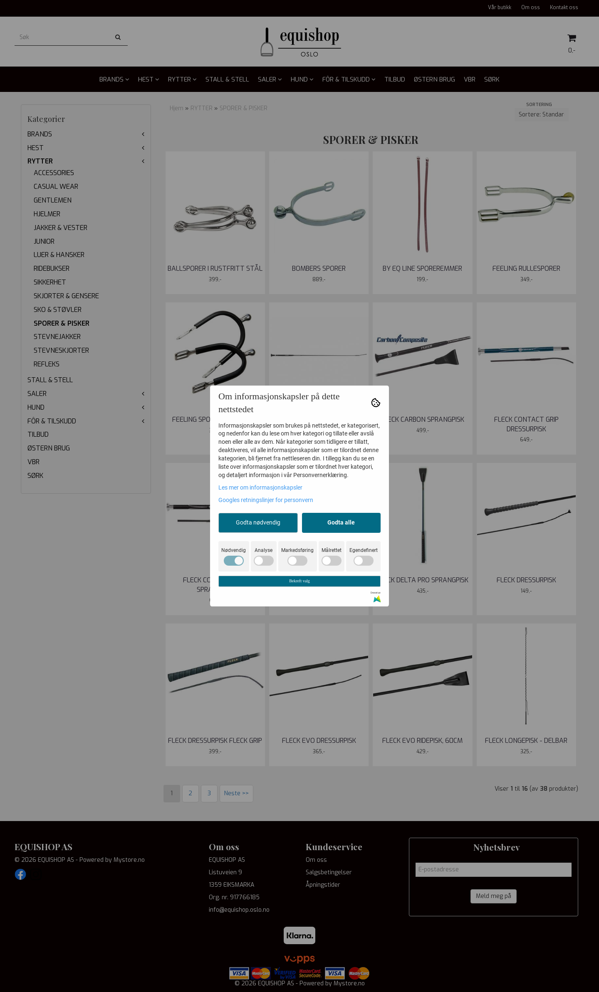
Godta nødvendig (258, 522)
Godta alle (341, 522)
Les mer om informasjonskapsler (260, 487)
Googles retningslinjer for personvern (265, 500)
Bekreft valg (299, 581)
